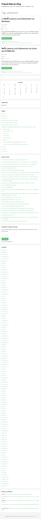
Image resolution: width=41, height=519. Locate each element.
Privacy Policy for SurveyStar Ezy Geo (9, 122)
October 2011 (4, 450)
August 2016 (4, 428)
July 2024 (3, 280)
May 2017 (4, 411)
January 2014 (4, 439)
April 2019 (4, 373)
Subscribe (5, 239)
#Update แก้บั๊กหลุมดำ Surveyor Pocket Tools (11, 197)
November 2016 (5, 424)
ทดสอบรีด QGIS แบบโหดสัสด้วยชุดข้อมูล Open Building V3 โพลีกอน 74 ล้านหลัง (18, 183)
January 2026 (4, 252)
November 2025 (5, 256)
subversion (23, 42)
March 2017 (4, 415)
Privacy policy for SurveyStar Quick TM (10, 124)
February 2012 (5, 444)
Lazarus (13, 42)
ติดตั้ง (31, 42)
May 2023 (4, 300)
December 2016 (5, 422)
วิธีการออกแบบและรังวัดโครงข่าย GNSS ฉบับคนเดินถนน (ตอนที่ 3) (15, 204)
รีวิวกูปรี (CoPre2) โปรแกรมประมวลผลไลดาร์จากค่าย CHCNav (14, 159)
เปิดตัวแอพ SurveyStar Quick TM (8, 215)
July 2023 (3, 296)
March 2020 (4, 353)
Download (4, 146)
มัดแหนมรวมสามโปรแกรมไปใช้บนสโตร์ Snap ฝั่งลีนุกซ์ (13, 170)
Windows (18, 41)
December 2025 (5, 254)
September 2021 (5, 325)
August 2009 (4, 485)
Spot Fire (5, 140)
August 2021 (4, 327)
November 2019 (5, 362)
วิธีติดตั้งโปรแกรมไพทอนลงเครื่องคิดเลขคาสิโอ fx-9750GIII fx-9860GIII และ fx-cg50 (19, 127)
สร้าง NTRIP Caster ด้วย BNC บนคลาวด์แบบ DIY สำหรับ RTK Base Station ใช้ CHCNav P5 (20, 176)
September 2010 (5, 466)
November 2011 (5, 448)
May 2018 (4, 395)
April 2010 (4, 470)
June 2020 (4, 347)
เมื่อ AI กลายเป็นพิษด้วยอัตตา (7, 187)
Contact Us (4, 149)
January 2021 (4, 333)
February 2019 (5, 377)
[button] (39, 3)
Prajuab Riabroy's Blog (11, 4)
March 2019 (4, 375)
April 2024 (4, 285)
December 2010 (5, 459)
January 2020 (4, 358)
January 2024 (4, 287)
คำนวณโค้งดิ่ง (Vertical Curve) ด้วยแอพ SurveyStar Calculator (14, 221)
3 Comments (5, 29)
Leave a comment (6, 58)
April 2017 (4, 413)
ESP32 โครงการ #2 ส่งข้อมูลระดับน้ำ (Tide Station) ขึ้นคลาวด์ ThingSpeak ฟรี (18, 210)
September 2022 (5, 313)
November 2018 (5, 382)
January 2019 (4, 380)
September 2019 (5, 364)
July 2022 (3, 316)
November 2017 (5, 404)
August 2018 (4, 388)
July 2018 (3, 391)
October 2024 (4, 276)
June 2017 (4, 408)
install (16, 72)
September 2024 (5, 278)
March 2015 (4, 433)
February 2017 (5, 417)
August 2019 (4, 366)
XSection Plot (6, 135)
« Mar (3, 97)
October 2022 (4, 311)
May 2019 (4, 371)
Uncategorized (13, 41)
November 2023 (5, 289)
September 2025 (5, 258)
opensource (23, 72)
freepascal (10, 42)
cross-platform (12, 72)
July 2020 (3, 344)
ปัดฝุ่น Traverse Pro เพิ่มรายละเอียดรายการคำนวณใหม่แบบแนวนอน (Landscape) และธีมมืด (20, 172)
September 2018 (5, 386)
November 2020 (5, 338)
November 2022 (5, 309)
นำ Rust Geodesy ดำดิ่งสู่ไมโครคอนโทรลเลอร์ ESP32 (13, 206)
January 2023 (4, 307)
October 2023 (4, 291)
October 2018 (4, 384)
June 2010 (4, 468)
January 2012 (4, 446)
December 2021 (5, 320)
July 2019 (3, 369)
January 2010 (4, 474)
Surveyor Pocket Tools (8, 131)
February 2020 (5, 355)
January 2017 (4, 419)
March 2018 (4, 399)
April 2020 (4, 351)
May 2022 (4, 318)
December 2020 (5, 336)
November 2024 (5, 274)
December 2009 (5, 477)
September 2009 (5, 483)
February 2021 (5, 331)
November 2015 (5, 430)
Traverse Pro (6, 133)
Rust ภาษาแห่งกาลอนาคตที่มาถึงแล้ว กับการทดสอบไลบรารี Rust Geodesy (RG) (18, 208)
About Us (4, 113)
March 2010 (4, 472)
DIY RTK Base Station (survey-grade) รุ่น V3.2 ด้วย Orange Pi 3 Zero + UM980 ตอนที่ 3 (20, 162)
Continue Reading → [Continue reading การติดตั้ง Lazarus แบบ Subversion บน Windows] (6, 38)
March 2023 (4, 302)
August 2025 (4, 261)
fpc (6, 42)
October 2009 (4, 481)
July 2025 (3, 263)
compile (7, 72)
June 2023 (4, 298)
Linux (6, 71)
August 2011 (4, 452)
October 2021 (4, 322)
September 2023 (5, 294)
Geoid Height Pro (7, 137)
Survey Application (5, 129)
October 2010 (4, 463)
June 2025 (4, 265)
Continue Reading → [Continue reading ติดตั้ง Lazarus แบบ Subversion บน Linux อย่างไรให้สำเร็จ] (6, 68)
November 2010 (5, 461)
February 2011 (5, 457)
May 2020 (4, 349)
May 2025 (4, 267)
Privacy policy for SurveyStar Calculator (10, 120)
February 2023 (5, 305)
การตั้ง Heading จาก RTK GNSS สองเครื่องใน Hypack (13, 201)
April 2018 (4, 397)
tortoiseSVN (27, 42)
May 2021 (4, 329)
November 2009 (5, 479)
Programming (7, 41)
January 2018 (4, 402)
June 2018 (4, 393)
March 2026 (4, 250)
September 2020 (5, 342)
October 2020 (4, 340)
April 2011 (4, 455)
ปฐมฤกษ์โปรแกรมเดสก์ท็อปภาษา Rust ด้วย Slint (11, 199)
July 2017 (3, 406)
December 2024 (5, 272)
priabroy (4, 26)
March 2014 (4, 437)
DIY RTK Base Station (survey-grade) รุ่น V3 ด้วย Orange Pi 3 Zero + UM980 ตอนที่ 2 (19, 164)
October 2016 (4, 426)
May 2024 (4, 283)
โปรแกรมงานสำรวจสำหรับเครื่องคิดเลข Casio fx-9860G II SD (15, 144)
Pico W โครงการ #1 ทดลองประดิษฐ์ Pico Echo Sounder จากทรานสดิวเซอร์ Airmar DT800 (20, 212)
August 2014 (4, 435)
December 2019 (5, 360)
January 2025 (4, 269)
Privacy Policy (4, 116)
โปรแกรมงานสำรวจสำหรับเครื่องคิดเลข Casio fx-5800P (14, 142)
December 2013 (5, 441)
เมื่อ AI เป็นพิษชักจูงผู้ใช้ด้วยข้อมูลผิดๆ (9, 185)
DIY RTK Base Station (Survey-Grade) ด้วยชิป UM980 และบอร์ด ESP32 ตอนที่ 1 (18, 174)
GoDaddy (34, 516)
